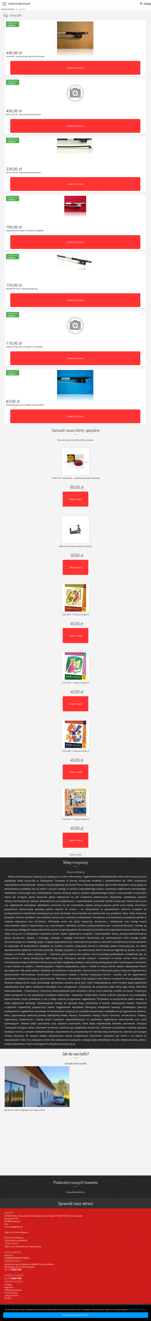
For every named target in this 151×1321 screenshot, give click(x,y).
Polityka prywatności (13, 1290)
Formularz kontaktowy (14, 1237)
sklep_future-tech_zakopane (16, 1232)
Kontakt (8, 1298)
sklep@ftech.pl (16, 1226)
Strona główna (7, 9)
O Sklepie (8, 1284)
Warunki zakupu (11, 1292)
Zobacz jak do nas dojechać (16, 1240)
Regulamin (9, 1287)
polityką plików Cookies (137, 1310)
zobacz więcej (75, 854)
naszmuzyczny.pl (19, 3)
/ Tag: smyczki (20, 9)
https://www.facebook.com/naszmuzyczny (23, 1246)
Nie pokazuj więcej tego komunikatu (76, 1315)
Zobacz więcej (75, 499)
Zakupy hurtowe (11, 1295)
